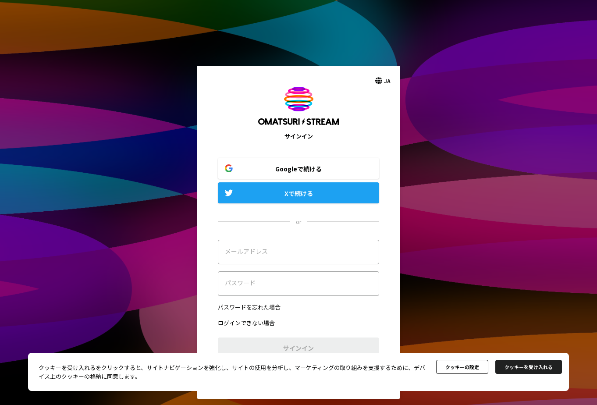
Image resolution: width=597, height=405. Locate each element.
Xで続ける (298, 193)
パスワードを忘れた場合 (249, 307)
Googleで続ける (298, 168)
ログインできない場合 (246, 323)
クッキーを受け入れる (529, 366)
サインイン (298, 348)
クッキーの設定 (462, 366)
